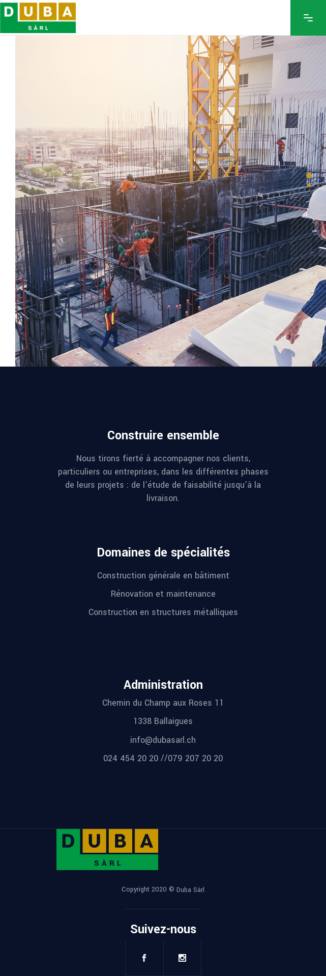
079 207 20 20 (195, 758)
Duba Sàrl (190, 890)
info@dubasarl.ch (163, 739)
